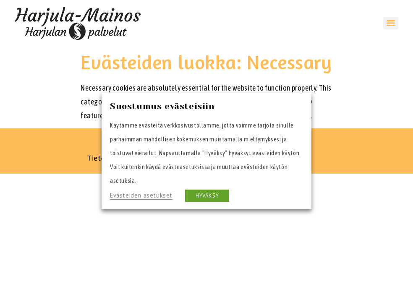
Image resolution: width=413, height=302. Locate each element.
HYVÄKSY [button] (207, 195)
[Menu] (390, 23)
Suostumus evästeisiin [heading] (162, 106)
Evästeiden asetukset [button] (141, 195)
